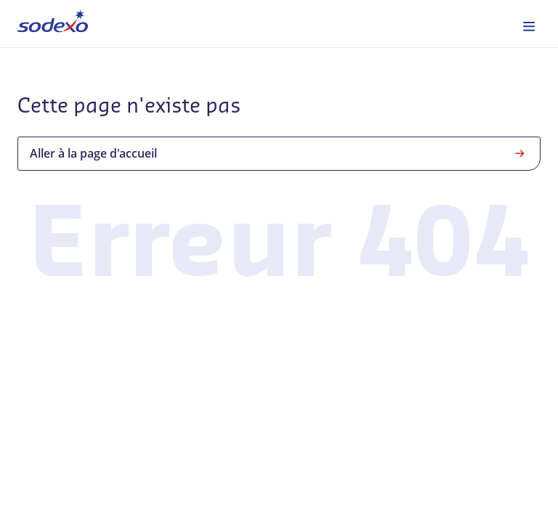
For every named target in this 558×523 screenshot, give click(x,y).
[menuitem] (52, 23)
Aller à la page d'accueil (279, 153)
